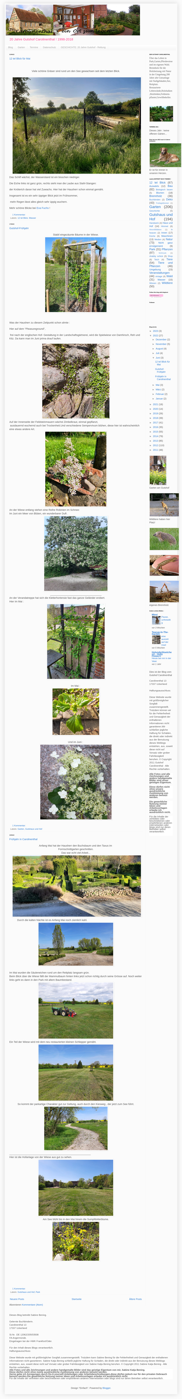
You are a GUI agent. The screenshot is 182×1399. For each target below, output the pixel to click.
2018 (156, 418)
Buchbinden (154, 199)
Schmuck (162, 253)
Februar (160, 394)
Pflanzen (167, 249)
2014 (156, 436)
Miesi (155, 614)
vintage (158, 276)
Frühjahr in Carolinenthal (23, 839)
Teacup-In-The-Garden (160, 633)
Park (38, 1292)
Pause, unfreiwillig (166, 620)
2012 (156, 445)
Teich (156, 259)
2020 (156, 409)
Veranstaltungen (159, 272)
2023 (156, 331)
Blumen (160, 192)
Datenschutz (49, 47)
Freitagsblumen (162, 203)
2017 (156, 422)
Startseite (76, 1299)
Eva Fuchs (43, 208)
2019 (156, 413)
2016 (156, 427)
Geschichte (154, 211)
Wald (169, 276)
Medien (157, 239)
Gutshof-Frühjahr (19, 228)
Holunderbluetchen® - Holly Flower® (162, 654)
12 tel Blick (23, 218)
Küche (152, 236)
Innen (164, 232)
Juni (158, 357)
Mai (158, 385)
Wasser (32, 218)
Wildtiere (167, 282)
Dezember (161, 339)
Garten (21, 47)
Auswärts (154, 186)
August (160, 348)
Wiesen (152, 283)
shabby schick (156, 256)
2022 (156, 335)
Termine (34, 47)
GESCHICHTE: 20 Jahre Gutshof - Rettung (83, 47)
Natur (169, 239)
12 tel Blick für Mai (19, 58)
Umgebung (155, 269)
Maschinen (167, 236)
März (159, 389)
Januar (160, 398)
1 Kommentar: (19, 215)
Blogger (106, 1388)
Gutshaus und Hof (33, 829)
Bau (170, 186)
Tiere (169, 259)
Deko (169, 199)
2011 (156, 450)
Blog (10, 47)
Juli (158, 353)
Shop (170, 256)
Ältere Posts (135, 1299)
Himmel (164, 226)
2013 (156, 441)
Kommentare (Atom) (32, 1304)
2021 (156, 404)
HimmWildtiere (155, 230)
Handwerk (154, 223)
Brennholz (155, 196)
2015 (156, 431)
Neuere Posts (17, 1299)
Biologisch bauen (164, 189)
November (161, 344)
